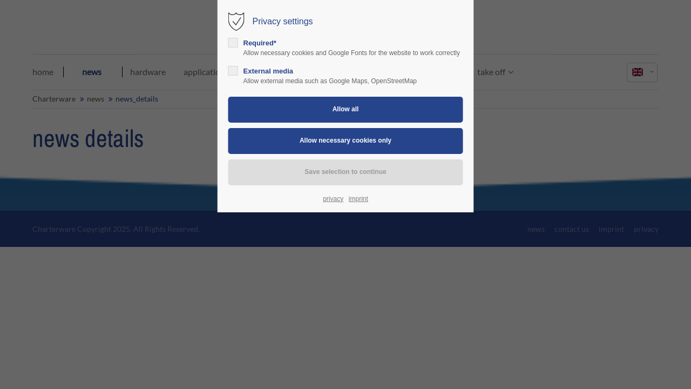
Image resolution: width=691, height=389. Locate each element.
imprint (358, 199)
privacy (333, 199)
